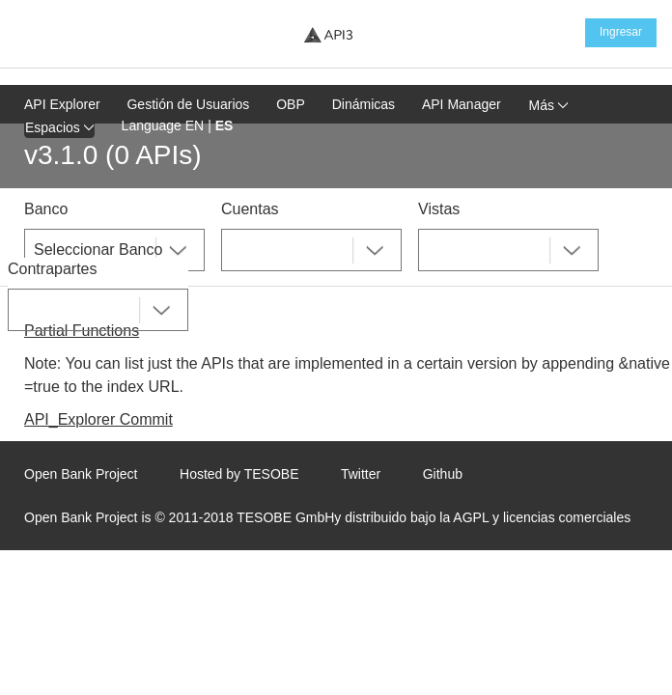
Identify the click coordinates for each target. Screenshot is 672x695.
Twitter (360, 474)
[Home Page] (328, 34)
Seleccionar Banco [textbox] (98, 249)
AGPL (471, 517)
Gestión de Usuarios (187, 104)
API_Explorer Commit (98, 419)
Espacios (59, 127)
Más (548, 105)
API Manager (461, 104)
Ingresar (621, 32)
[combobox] (114, 250)
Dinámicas (363, 104)
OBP (290, 104)
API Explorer (62, 104)
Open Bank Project (81, 474)
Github (442, 474)
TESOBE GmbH (285, 517)
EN (194, 125)
